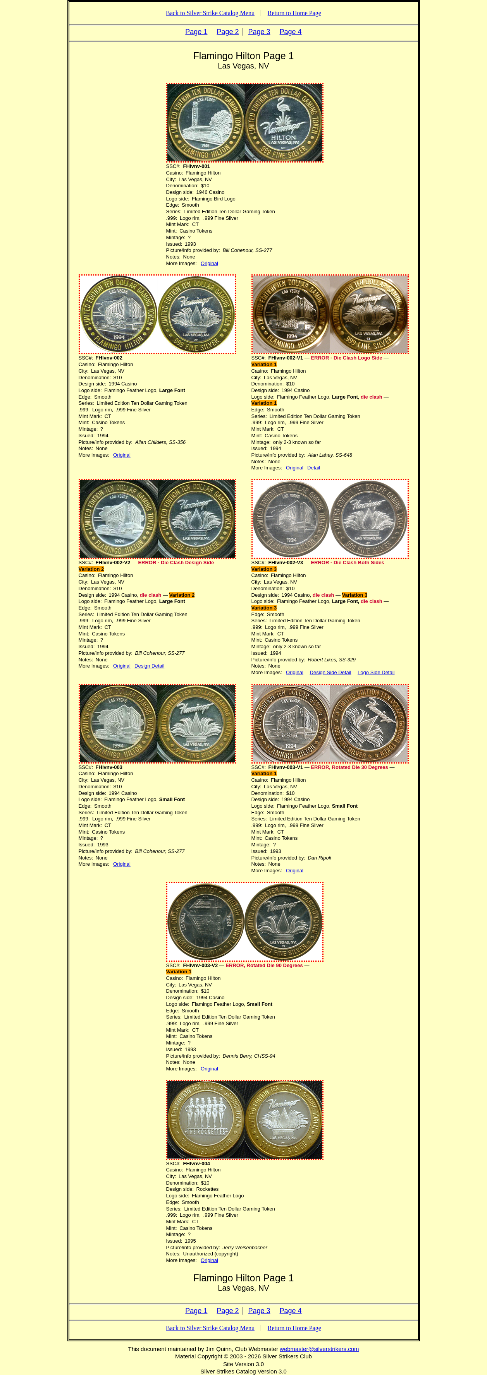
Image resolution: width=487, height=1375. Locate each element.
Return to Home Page (294, 13)
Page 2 (228, 32)
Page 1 (196, 32)
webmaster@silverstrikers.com (319, 1349)
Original (209, 263)
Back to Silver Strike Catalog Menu (210, 13)
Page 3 (259, 32)
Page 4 (291, 32)
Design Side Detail (330, 672)
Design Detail (149, 666)
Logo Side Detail (376, 672)
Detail (313, 468)
